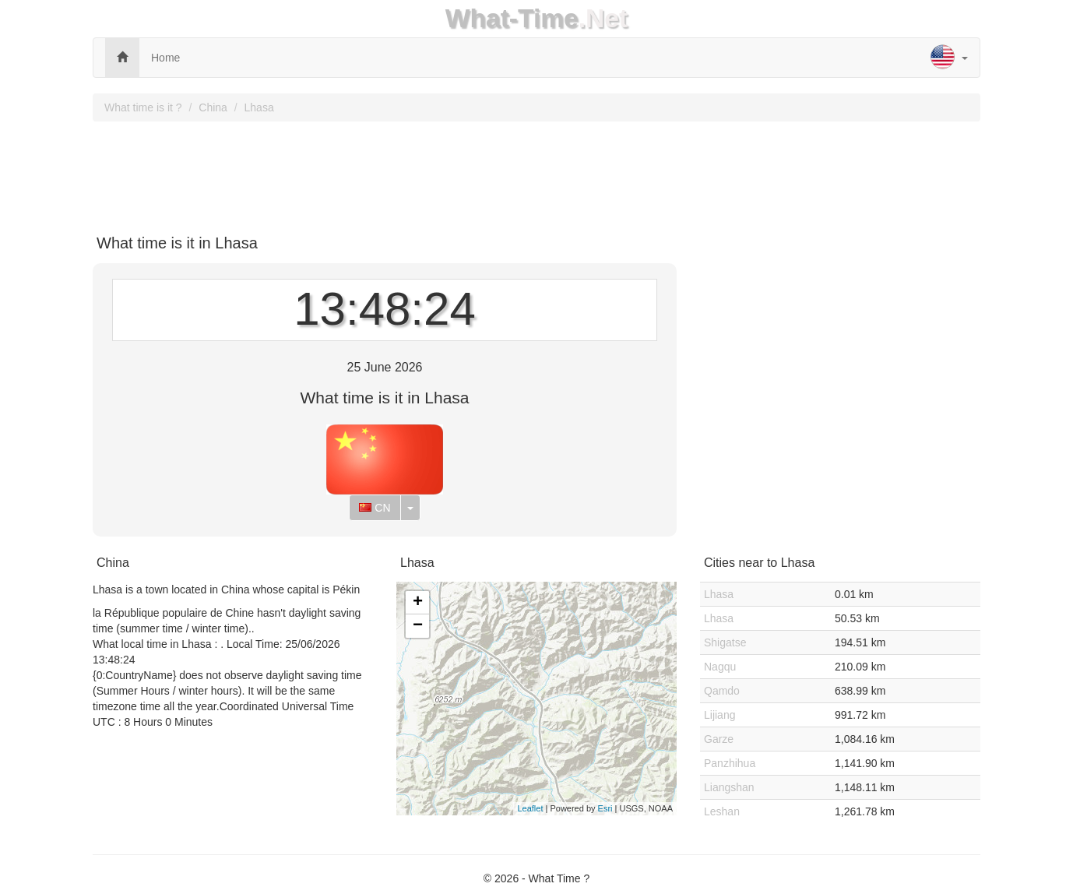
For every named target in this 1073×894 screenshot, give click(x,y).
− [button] (418, 626)
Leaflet (530, 808)
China (213, 107)
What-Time (512, 18)
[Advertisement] (536, 172)
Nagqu (720, 666)
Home (165, 57)
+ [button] (418, 602)
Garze (719, 739)
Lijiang (719, 715)
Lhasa (259, 107)
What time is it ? (143, 107)
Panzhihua (729, 763)
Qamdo (722, 691)
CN (374, 508)
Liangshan (729, 787)
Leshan (722, 811)
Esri (605, 808)
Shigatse (725, 642)
